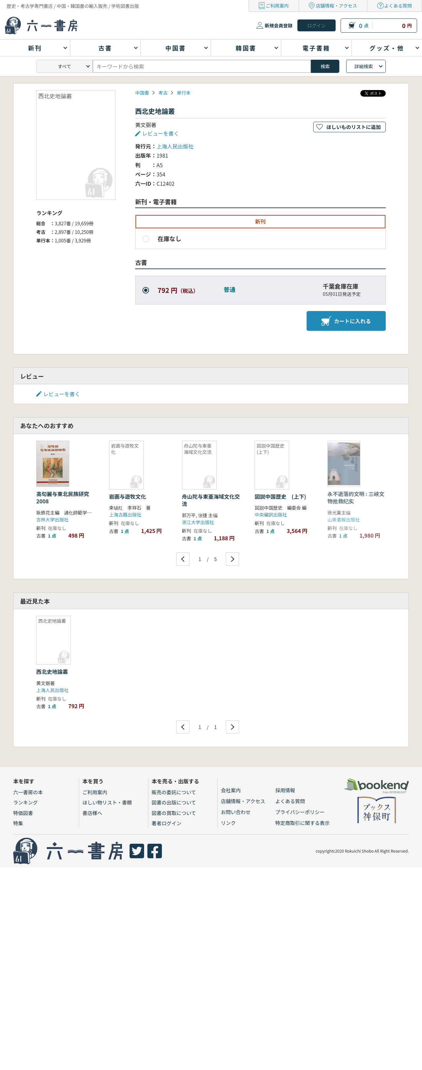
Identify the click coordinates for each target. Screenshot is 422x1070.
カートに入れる (346, 321)
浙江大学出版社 (198, 522)
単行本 (184, 92)
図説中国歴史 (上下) (280, 496)
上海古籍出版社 (125, 514)
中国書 (142, 92)
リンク (228, 822)
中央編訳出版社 (271, 514)
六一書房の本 (28, 792)
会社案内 (231, 790)
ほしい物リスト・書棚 (107, 802)
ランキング (25, 802)
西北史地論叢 (52, 672)
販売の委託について (174, 792)
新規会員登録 (278, 25)
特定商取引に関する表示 (302, 822)
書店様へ (92, 812)
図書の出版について (174, 802)
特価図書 (23, 812)
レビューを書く (160, 133)
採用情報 (285, 790)
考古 (162, 92)
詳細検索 (363, 66)
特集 (18, 823)
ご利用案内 (277, 5)
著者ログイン (166, 823)
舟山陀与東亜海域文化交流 (211, 500)
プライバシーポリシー (300, 811)
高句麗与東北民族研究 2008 (65, 497)
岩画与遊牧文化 (127, 496)
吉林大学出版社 (52, 519)
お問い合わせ (236, 811)
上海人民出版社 (175, 146)
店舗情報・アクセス (336, 5)
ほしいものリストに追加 (353, 126)
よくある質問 (398, 5)
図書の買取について (174, 812)
